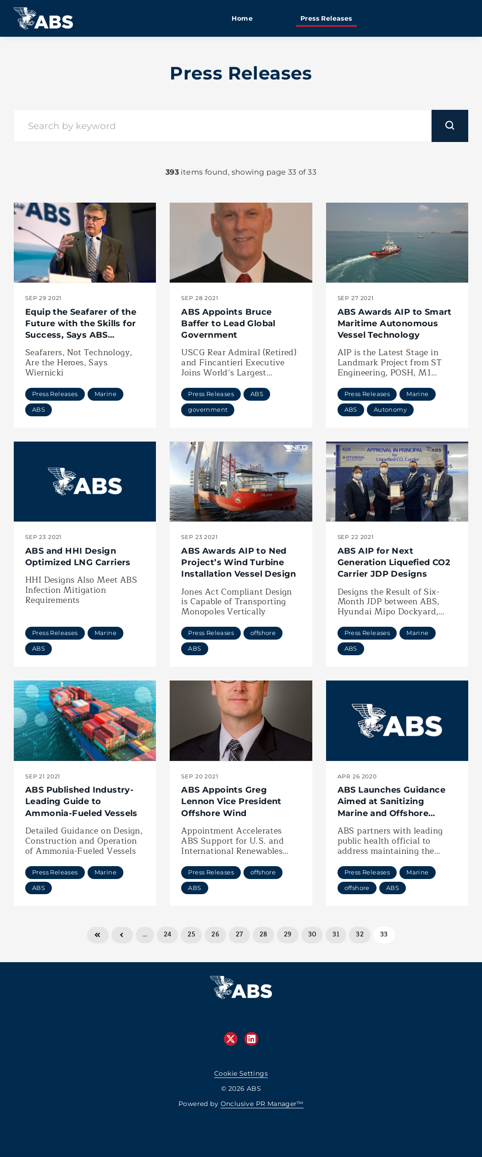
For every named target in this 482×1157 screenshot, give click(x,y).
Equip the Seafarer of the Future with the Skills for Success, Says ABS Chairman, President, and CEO (81, 335)
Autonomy (390, 409)
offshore (263, 632)
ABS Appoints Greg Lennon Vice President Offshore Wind (231, 801)
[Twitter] (231, 1039)
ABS (38, 409)
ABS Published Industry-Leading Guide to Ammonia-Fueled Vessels (81, 801)
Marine (105, 393)
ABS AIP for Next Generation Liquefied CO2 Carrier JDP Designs (394, 562)
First (97, 935)
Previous (122, 935)
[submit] (450, 126)
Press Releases (55, 393)
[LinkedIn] (251, 1039)
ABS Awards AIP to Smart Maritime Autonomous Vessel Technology (395, 323)
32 (360, 935)
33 (384, 935)
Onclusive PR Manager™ (262, 1104)
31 (335, 935)
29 (288, 935)
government (207, 409)
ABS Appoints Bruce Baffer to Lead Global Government (228, 323)
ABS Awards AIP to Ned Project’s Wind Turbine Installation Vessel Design (238, 562)
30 (312, 935)
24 (168, 935)
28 (263, 935)
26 (215, 935)
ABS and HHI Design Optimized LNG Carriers (78, 556)
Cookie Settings (241, 1073)
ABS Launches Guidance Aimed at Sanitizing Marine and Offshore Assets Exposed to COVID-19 (396, 813)
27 (239, 935)
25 (191, 935)
